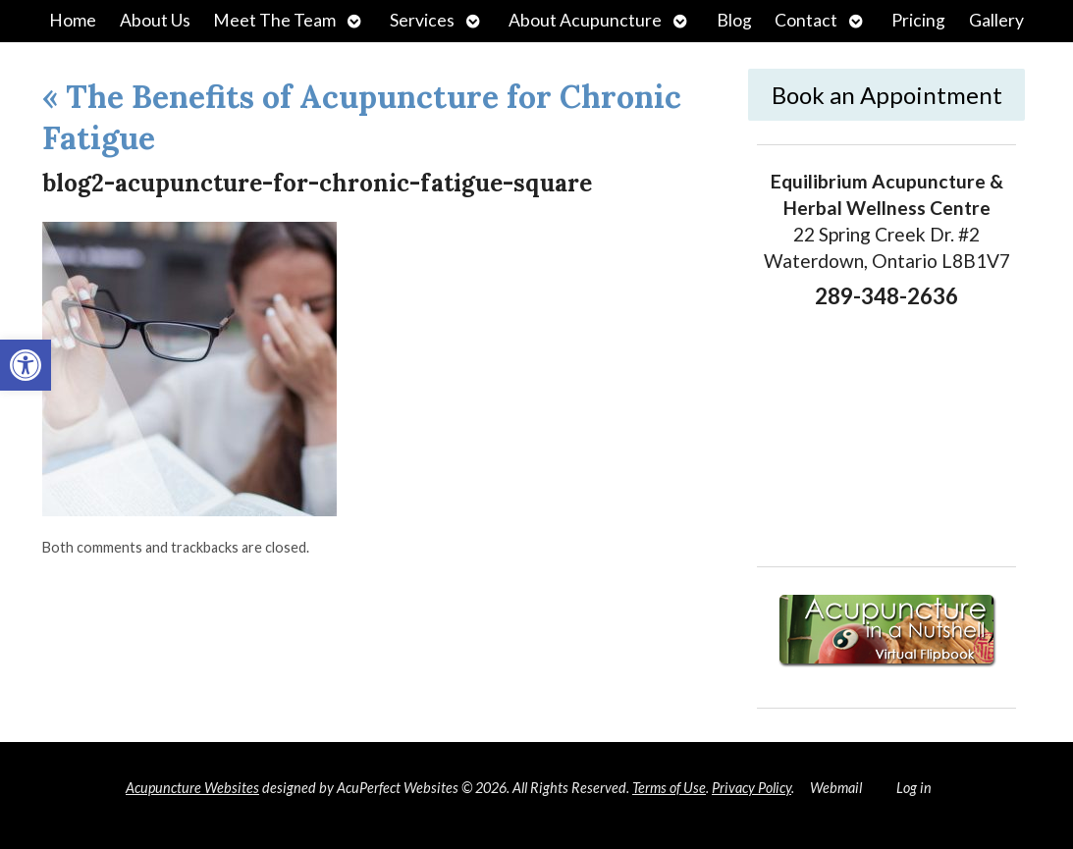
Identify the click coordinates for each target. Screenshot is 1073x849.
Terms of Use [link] (669, 787)
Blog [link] (734, 20)
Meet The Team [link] (274, 20)
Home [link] (72, 20)
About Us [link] (155, 20)
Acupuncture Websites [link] (192, 787)
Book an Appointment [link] (887, 94)
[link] (25, 365)
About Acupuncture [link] (585, 20)
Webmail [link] (836, 787)
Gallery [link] (996, 20)
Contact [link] (806, 20)
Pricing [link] (918, 20)
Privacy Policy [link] (751, 787)
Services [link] (422, 20)
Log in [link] (914, 787)
